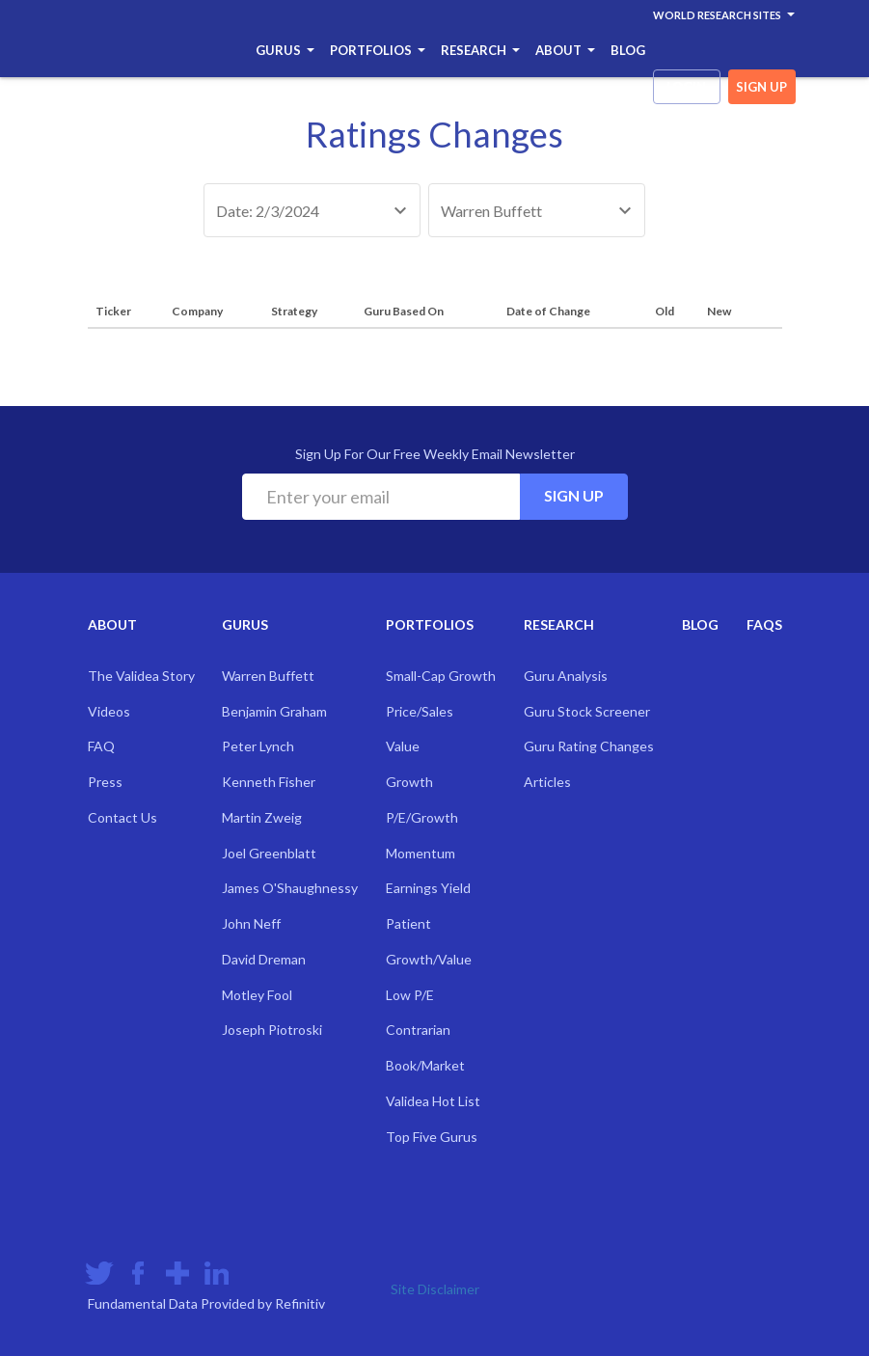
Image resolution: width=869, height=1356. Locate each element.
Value (403, 746)
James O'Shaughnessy (290, 888)
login (686, 87)
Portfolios (377, 50)
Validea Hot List (433, 1101)
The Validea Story (141, 675)
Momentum (420, 853)
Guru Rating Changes (589, 746)
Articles (547, 781)
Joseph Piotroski (272, 1029)
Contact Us (122, 817)
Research (480, 50)
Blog (628, 50)
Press (105, 781)
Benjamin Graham (274, 711)
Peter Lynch (258, 746)
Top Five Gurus (431, 1136)
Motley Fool (257, 995)
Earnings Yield (428, 888)
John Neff (251, 923)
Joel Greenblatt (269, 853)
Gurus (285, 50)
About (565, 50)
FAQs (764, 624)
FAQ (101, 746)
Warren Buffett (268, 675)
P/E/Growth (422, 817)
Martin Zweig (262, 817)
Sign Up (574, 495)
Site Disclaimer (435, 1289)
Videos (109, 711)
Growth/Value (429, 959)
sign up (761, 87)
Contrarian (418, 1029)
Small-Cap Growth (441, 675)
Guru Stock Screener (587, 711)
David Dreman (264, 959)
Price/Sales (419, 711)
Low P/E (410, 995)
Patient (408, 923)
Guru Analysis (566, 675)
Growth (409, 781)
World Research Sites (724, 15)
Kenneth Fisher (268, 781)
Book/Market (425, 1065)
